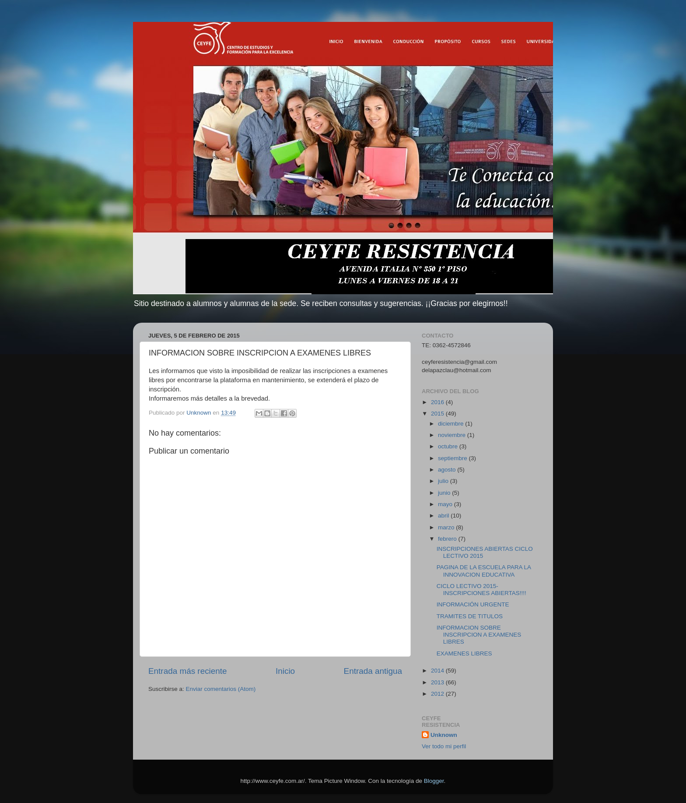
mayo (446, 504)
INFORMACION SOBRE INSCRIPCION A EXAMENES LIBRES (479, 634)
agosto (447, 469)
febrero (448, 538)
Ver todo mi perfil (444, 746)
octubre (448, 446)
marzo (447, 527)
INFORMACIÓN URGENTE (473, 604)
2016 (438, 402)
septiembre (453, 458)
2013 (438, 682)
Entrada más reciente (187, 671)
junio (445, 493)
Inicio (285, 671)
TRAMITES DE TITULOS (470, 616)
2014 (438, 670)
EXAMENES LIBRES (464, 653)
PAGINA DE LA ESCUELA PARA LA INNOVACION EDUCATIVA (484, 571)
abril (444, 515)
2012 (438, 693)
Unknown (443, 735)
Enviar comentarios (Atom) (221, 689)
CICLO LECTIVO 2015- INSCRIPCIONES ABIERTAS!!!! (481, 589)
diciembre (451, 423)
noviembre (452, 435)
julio (444, 481)
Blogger (434, 781)
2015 (438, 413)
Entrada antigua (373, 671)
